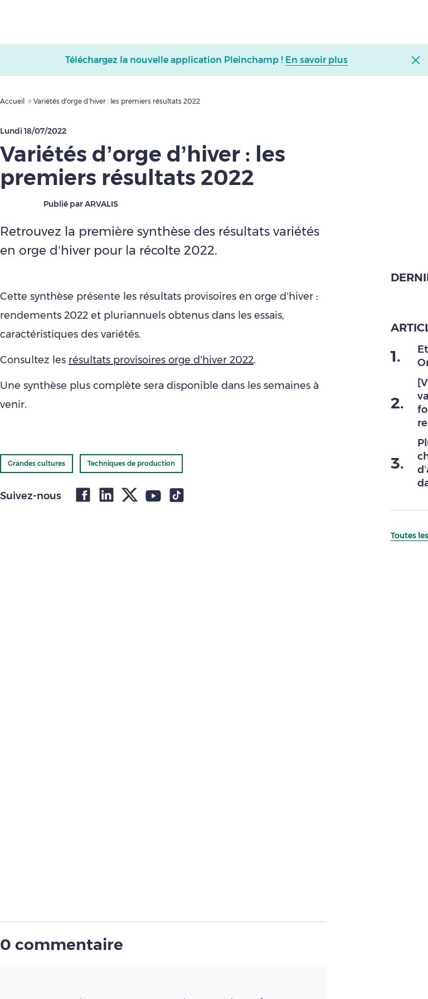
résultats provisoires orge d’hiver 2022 (161, 360)
